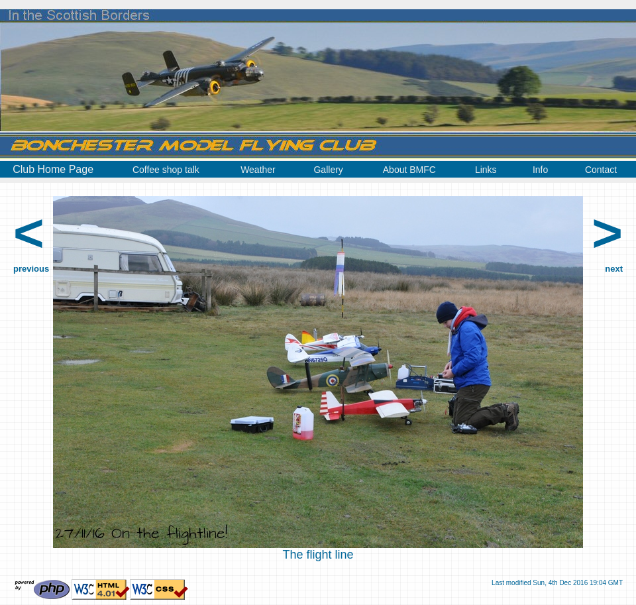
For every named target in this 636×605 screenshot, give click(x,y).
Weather (258, 169)
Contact (601, 169)
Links (486, 169)
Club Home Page (53, 169)
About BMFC (409, 169)
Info (540, 169)
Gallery (328, 169)
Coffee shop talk (165, 169)
